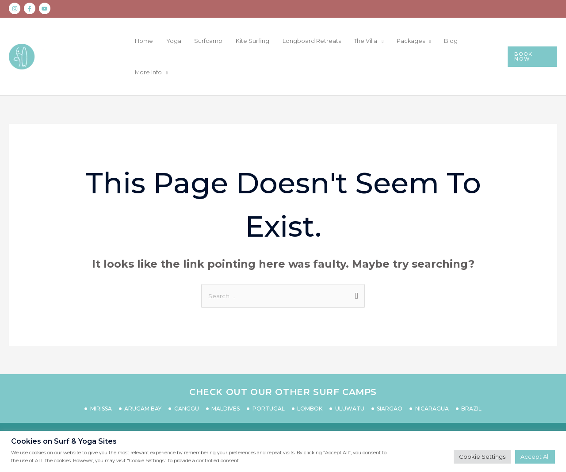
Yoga (218, 41)
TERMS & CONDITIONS (361, 406)
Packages (423, 41)
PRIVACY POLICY (294, 406)
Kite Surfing (284, 41)
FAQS (193, 406)
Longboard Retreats (337, 41)
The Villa (385, 41)
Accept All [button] (535, 456)
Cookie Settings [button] (482, 456)
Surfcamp (247, 41)
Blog (457, 41)
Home (195, 41)
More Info (484, 41)
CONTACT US (158, 406)
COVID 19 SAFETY (235, 406)
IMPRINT (414, 406)
